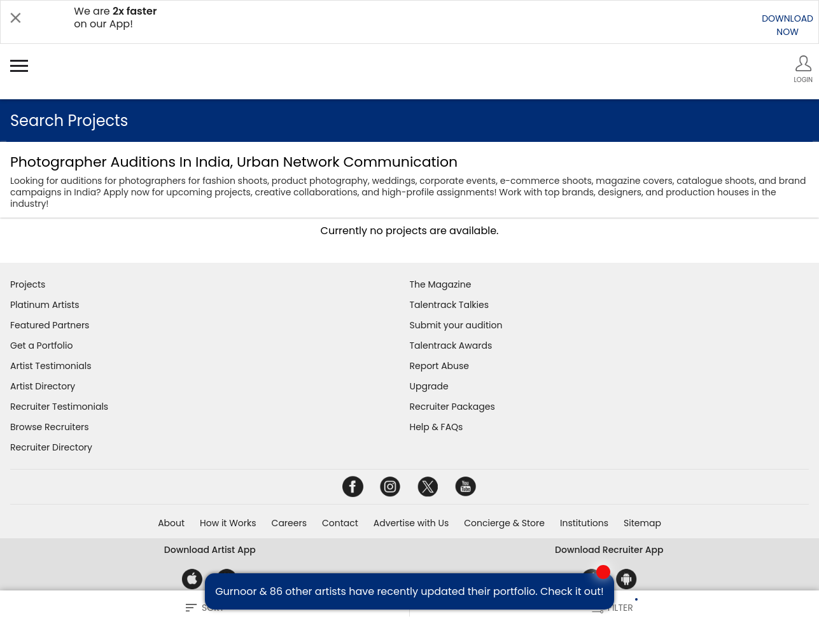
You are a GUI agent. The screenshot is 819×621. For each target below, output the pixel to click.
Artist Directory (42, 386)
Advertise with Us (411, 523)
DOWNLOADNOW (787, 25)
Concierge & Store (504, 523)
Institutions (584, 523)
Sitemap (642, 523)
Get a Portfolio (41, 345)
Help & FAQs (436, 427)
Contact (340, 523)
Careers (289, 523)
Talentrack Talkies (449, 305)
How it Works (228, 523)
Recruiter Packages (452, 406)
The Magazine (441, 284)
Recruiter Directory (51, 447)
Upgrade (429, 386)
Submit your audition (456, 325)
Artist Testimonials (50, 366)
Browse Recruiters (49, 427)
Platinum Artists (45, 305)
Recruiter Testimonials (59, 406)
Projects (27, 284)
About (171, 523)
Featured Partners (49, 325)
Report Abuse (440, 366)
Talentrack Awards (451, 345)
